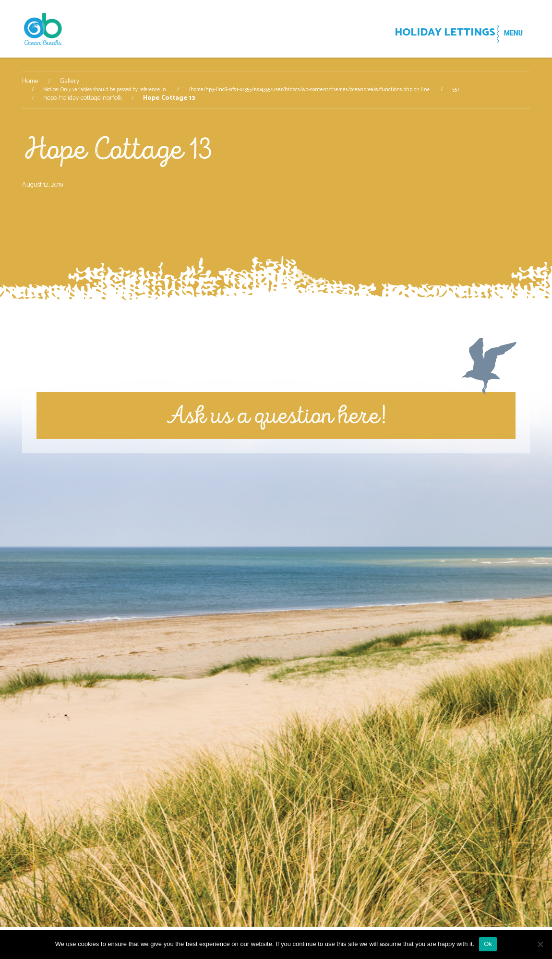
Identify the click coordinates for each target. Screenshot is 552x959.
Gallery (69, 81)
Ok (488, 943)
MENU (507, 33)
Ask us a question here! (276, 415)
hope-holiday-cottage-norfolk (82, 98)
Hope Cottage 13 (117, 149)
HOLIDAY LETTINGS (421, 34)
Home (30, 81)
